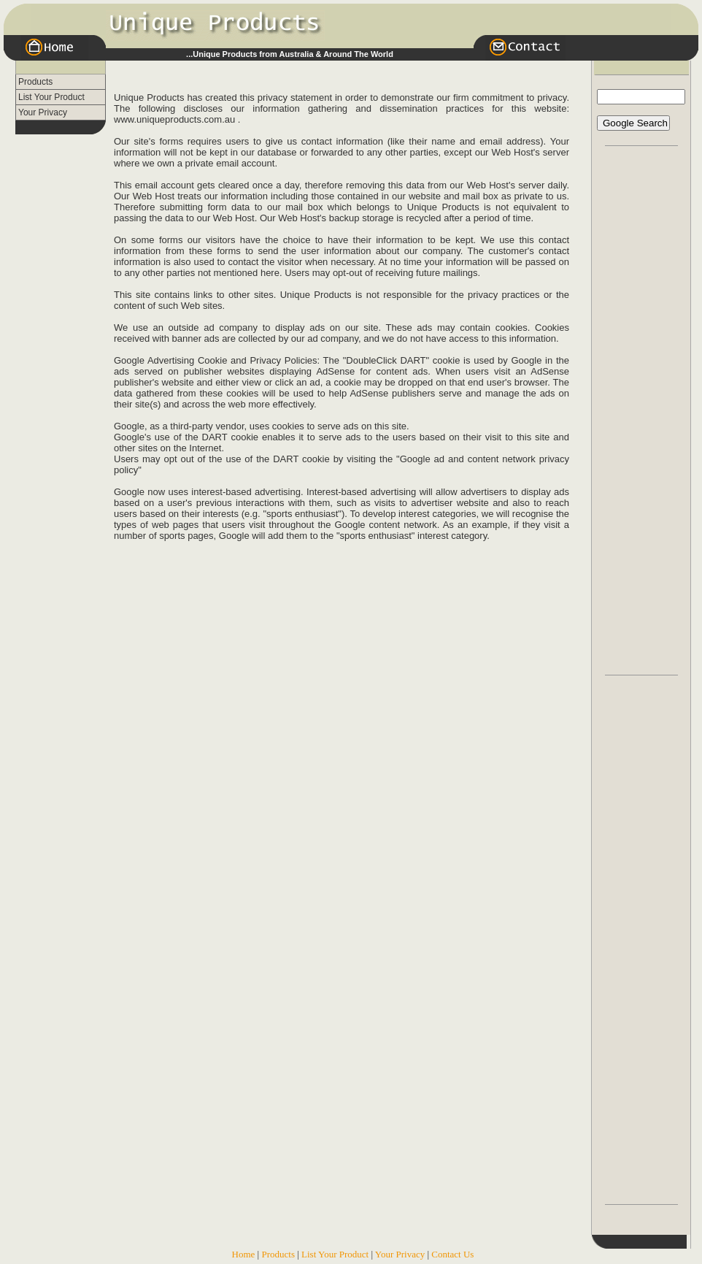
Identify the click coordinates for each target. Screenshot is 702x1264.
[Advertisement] (59, 353)
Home (243, 1254)
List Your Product (51, 97)
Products (35, 82)
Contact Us (452, 1254)
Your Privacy (42, 112)
